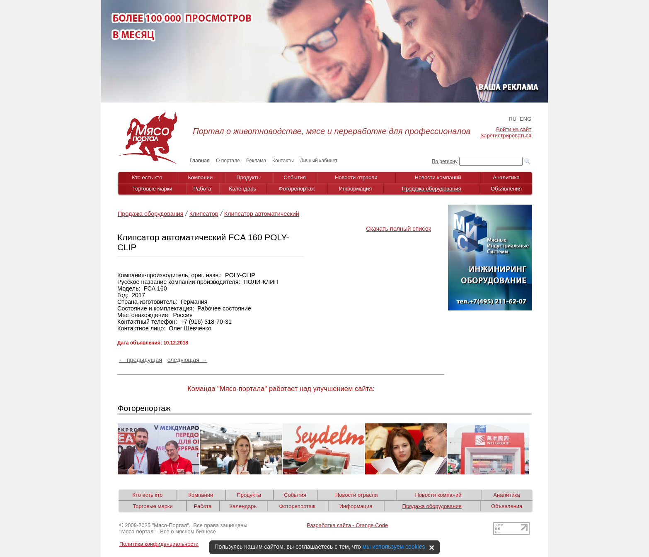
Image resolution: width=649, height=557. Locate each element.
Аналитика (506, 177)
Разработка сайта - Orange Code (347, 525)
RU (512, 119)
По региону (445, 161)
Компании (200, 177)
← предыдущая (140, 360)
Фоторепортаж (297, 189)
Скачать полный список (398, 228)
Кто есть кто (147, 177)
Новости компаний (438, 177)
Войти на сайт (513, 129)
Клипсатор (203, 213)
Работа (202, 189)
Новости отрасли (356, 177)
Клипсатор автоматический (261, 213)
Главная (199, 161)
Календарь (243, 189)
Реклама (256, 161)
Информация (355, 189)
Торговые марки (152, 189)
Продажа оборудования (431, 189)
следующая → (187, 360)
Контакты (283, 161)
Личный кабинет (318, 161)
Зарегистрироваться (506, 135)
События (294, 177)
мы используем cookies (394, 546)
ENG (525, 119)
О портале (228, 161)
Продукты (248, 177)
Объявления (506, 189)
